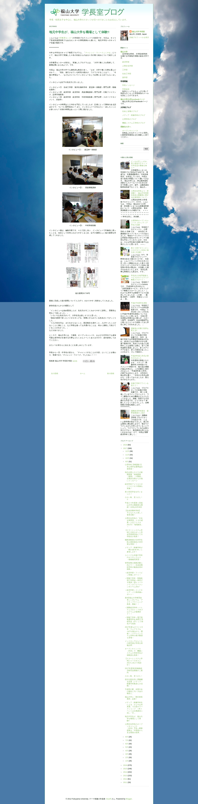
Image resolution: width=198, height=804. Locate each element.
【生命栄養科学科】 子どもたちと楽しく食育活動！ (134, 512)
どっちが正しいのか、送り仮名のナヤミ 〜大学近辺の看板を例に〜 (140, 164)
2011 (125, 782)
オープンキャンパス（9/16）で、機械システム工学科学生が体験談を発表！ (134, 652)
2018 (125, 445)
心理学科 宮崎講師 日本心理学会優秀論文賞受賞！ (134, 467)
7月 (127, 740)
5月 (127, 747)
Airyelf (108, 799)
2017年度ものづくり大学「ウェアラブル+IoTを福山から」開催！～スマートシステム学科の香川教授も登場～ (134, 632)
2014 (125, 772)
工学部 (125, 70)
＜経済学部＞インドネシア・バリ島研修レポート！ (134, 592)
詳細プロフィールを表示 (139, 37)
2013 (125, 776)
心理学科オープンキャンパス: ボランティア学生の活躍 (140, 223)
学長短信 (124, 89)
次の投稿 (54, 373)
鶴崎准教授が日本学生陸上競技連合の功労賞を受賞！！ (134, 542)
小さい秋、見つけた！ (134, 676)
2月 (127, 757)
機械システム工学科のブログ (132, 123)
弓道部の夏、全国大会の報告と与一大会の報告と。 (134, 691)
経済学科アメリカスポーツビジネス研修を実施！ (134, 486)
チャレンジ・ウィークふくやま (98, 53)
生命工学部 (126, 74)
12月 (127, 451)
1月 (127, 761)
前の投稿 (110, 373)
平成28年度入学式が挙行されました (140, 357)
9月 (127, 462)
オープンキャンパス (129, 131)
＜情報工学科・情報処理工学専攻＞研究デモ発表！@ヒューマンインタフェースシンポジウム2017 (134, 582)
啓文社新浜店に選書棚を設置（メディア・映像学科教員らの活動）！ (134, 682)
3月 (127, 754)
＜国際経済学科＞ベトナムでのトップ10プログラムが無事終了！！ (134, 611)
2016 (125, 765)
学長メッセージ (127, 85)
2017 (125, 448)
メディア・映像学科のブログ (132, 115)
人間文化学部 (127, 66)
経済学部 (125, 62)
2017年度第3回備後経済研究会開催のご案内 (134, 670)
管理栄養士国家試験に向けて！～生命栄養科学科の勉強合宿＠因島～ (134, 566)
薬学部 (125, 77)
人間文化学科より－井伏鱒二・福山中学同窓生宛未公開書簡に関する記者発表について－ (140, 194)
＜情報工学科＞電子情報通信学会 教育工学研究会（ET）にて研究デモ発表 (134, 620)
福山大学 (124, 52)
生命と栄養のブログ (129, 111)
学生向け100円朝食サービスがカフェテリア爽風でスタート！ (140, 278)
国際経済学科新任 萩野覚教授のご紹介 (140, 412)
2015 (125, 769)
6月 (127, 744)
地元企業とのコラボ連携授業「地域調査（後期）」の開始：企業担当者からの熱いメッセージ (134, 476)
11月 (127, 455)
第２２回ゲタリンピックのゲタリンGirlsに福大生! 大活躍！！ (140, 250)
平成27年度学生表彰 (139, 303)
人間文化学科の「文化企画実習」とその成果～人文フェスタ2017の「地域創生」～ (134, 522)
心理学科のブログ (128, 119)
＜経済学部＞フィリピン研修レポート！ (134, 574)
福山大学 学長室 (138, 32)
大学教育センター (65, 38)
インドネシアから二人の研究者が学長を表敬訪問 (134, 643)
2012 (125, 779)
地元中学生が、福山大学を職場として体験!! (134, 718)
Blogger (129, 799)
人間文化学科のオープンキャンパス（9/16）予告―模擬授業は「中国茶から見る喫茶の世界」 (134, 728)
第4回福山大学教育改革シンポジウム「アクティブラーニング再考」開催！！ (134, 601)
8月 (127, 737)
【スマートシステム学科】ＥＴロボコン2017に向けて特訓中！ (134, 661)
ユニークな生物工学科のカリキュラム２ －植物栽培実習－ (134, 557)
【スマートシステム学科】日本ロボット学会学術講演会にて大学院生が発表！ (134, 533)
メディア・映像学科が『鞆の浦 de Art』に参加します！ (134, 549)
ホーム (82, 373)
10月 (127, 458)
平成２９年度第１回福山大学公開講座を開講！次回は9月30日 (134, 505)
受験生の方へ (125, 127)
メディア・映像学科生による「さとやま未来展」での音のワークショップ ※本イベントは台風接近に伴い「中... (134, 707)
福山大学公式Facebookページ (132, 99)
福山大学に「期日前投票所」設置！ (134, 698)
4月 (127, 751)
